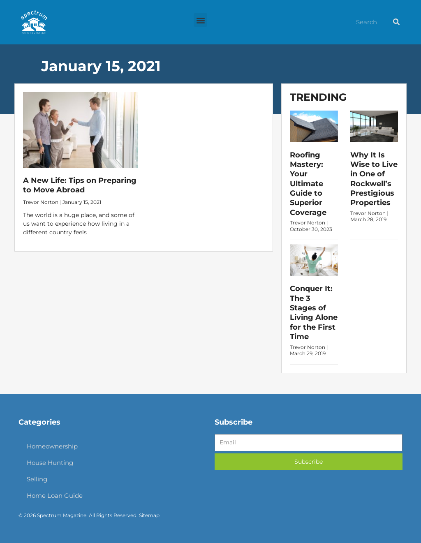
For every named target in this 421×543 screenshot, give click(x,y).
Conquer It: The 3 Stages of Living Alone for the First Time (314, 312)
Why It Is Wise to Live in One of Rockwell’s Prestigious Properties (374, 179)
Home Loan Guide (55, 495)
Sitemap (149, 515)
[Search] (396, 22)
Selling (37, 479)
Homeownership (52, 446)
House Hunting (50, 463)
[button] (200, 20)
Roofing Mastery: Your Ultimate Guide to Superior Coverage (308, 183)
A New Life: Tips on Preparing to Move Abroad (79, 185)
